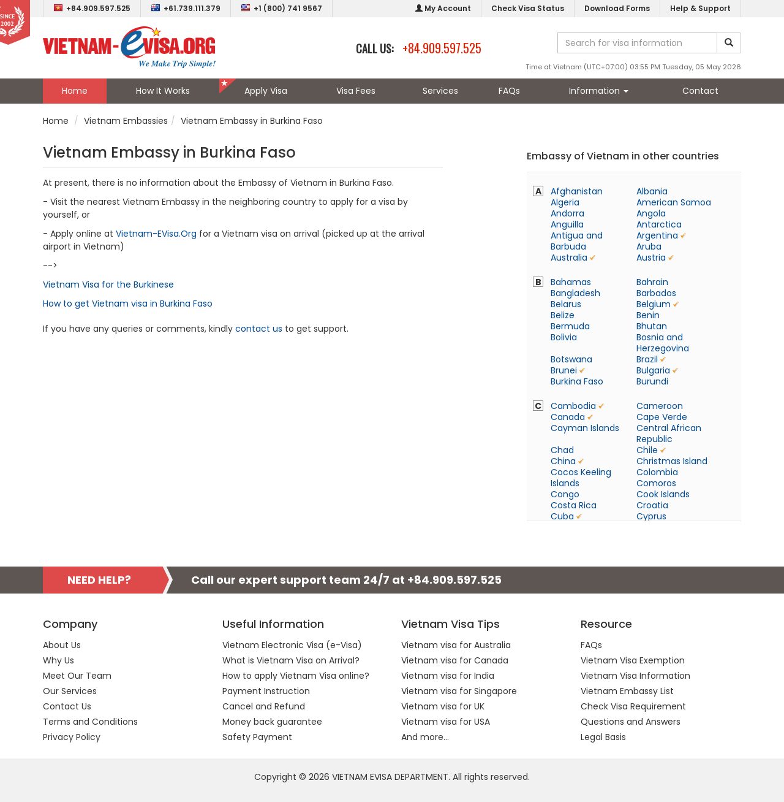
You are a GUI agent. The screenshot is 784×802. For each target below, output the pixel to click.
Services (440, 91)
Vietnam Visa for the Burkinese (108, 284)
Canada (568, 417)
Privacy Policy (71, 737)
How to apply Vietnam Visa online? (295, 676)
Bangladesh (575, 293)
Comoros (656, 483)
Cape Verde (661, 417)
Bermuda (570, 326)
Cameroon (659, 406)
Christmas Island (671, 461)
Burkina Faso (577, 381)
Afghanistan (577, 191)
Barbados (656, 293)
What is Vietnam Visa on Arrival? (291, 660)
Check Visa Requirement (633, 706)
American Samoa (673, 202)
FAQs (509, 91)
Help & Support (700, 8)
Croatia (652, 505)
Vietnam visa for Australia (456, 645)
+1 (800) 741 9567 (281, 8)
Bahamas (571, 282)
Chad (562, 450)
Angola (651, 213)
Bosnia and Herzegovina (662, 342)
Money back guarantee (272, 722)
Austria (651, 257)
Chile (647, 450)
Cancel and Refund (263, 706)
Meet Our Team (77, 676)
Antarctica (659, 224)
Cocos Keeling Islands (581, 477)
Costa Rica (574, 505)
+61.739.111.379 (186, 8)
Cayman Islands (585, 428)
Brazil (647, 359)
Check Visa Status (527, 8)
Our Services (70, 691)
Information (598, 91)
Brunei (564, 370)
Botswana (571, 359)
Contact (700, 91)
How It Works (163, 91)
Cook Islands (663, 494)
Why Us (58, 660)
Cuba (562, 516)
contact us (258, 329)
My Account (443, 8)
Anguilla (567, 224)
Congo (565, 494)
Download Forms (617, 8)
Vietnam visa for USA (445, 722)
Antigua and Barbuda (577, 241)
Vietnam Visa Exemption (633, 660)
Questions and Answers (630, 722)
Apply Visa (265, 91)
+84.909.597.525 (91, 8)
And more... (425, 737)
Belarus (566, 304)
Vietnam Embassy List (627, 691)
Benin (648, 315)
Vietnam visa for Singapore (459, 691)
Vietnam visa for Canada (454, 660)
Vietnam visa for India (447, 676)
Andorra (567, 213)
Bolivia (564, 337)
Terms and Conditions (90, 722)
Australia (569, 257)
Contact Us (67, 706)
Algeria (565, 202)
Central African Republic (668, 433)
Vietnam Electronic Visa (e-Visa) (292, 645)
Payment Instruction (266, 691)
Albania (652, 191)
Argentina (657, 235)
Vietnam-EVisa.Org (156, 233)
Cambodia (573, 406)
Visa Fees (355, 91)
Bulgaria (653, 370)
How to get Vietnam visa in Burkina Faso (128, 303)
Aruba (649, 246)
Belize (563, 315)
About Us (62, 645)
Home (75, 91)
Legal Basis (603, 737)
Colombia (657, 472)
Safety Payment (257, 737)
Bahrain (652, 282)
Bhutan (651, 326)
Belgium (653, 304)
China (563, 461)
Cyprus (651, 516)
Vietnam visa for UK (442, 706)
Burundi (652, 381)
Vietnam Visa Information (635, 676)
